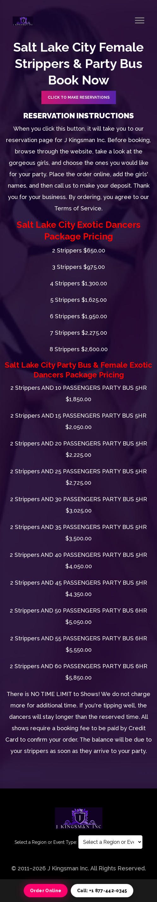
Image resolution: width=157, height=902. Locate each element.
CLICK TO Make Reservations (79, 97)
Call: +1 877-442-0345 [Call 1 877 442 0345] (102, 890)
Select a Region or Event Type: (46, 842)
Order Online (46, 890)
